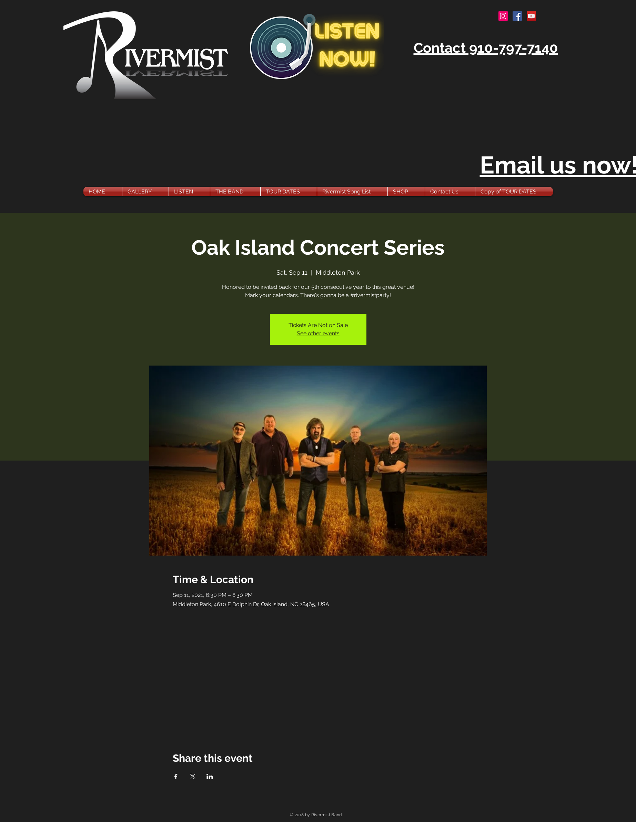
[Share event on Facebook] (176, 776)
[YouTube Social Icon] (531, 16)
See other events (318, 333)
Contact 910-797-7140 (486, 48)
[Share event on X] (193, 776)
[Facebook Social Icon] (517, 16)
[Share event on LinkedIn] (209, 776)
